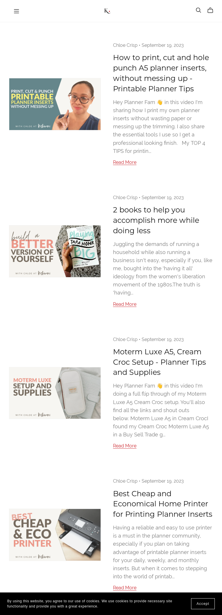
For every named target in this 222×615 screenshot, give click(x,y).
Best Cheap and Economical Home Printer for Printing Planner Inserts (162, 504)
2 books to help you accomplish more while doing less (156, 220)
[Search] (198, 10)
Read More (124, 162)
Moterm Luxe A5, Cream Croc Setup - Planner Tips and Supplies (159, 362)
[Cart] (213, 10)
